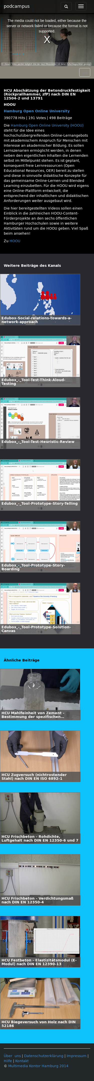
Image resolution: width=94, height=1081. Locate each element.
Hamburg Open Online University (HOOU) (47, 125)
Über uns (12, 1056)
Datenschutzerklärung (43, 1056)
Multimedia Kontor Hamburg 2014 (38, 1066)
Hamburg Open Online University (37, 111)
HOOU (15, 241)
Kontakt (22, 1061)
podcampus (17, 6)
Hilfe (8, 1061)
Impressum (76, 1056)
